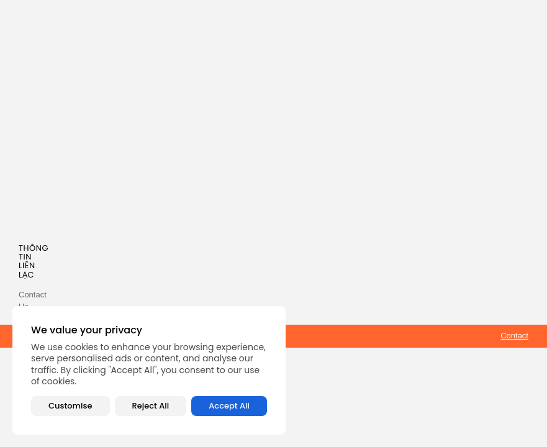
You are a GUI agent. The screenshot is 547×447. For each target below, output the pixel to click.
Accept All (229, 406)
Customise (70, 406)
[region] (149, 370)
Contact (514, 335)
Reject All (151, 406)
